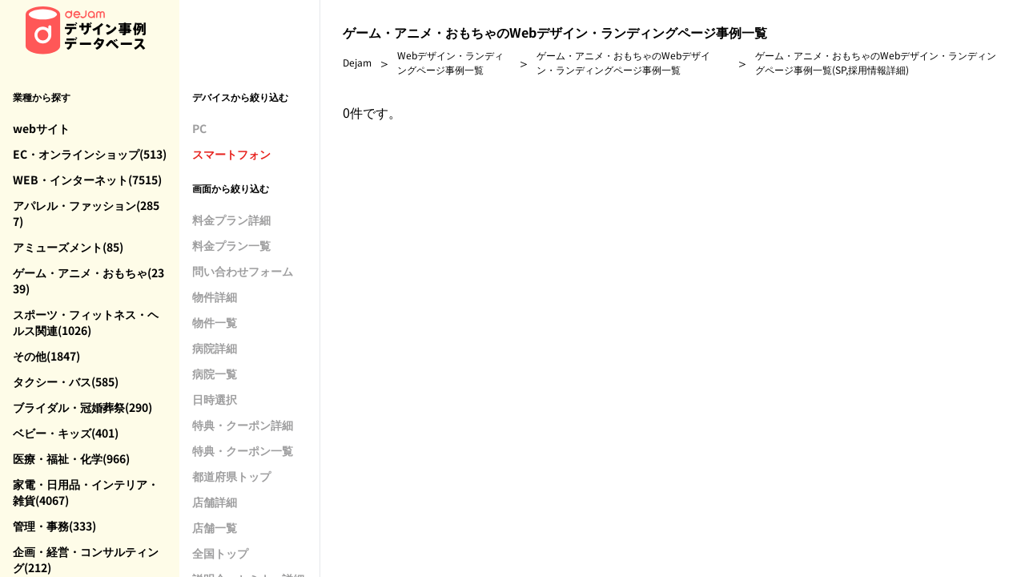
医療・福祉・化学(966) (71, 458)
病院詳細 (214, 348)
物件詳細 (214, 296)
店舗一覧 (214, 527)
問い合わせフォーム (242, 271)
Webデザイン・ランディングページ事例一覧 (450, 62)
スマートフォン (231, 154)
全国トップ (220, 553)
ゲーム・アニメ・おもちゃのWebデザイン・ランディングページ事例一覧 (623, 62)
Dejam (357, 62)
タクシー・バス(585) (66, 381)
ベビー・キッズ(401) (66, 433)
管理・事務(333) (54, 526)
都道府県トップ (231, 476)
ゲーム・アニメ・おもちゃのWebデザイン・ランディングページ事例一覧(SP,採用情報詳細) (875, 62)
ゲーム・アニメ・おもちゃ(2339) (88, 280)
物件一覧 (214, 322)
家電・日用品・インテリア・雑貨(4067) (86, 492)
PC (199, 128)
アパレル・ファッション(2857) (86, 213)
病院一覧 (214, 373)
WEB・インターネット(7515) (87, 179)
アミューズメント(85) (68, 247)
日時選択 (214, 399)
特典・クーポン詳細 (242, 425)
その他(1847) (46, 356)
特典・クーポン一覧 (242, 450)
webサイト (41, 128)
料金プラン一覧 (231, 245)
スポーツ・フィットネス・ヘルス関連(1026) (86, 322)
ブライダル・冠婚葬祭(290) (82, 407)
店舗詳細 (214, 502)
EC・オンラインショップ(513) (90, 154)
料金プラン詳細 (231, 220)
